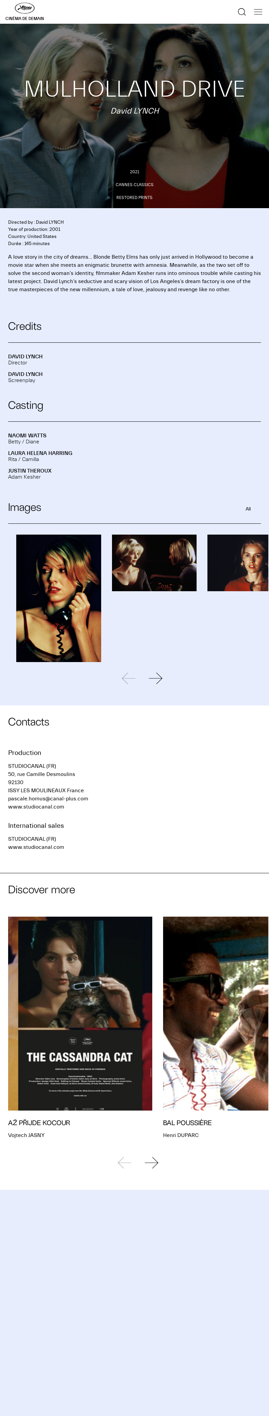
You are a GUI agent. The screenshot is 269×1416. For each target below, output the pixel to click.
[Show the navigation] (258, 11)
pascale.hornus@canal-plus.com (48, 799)
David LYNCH (25, 357)
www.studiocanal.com (36, 807)
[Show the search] (242, 11)
